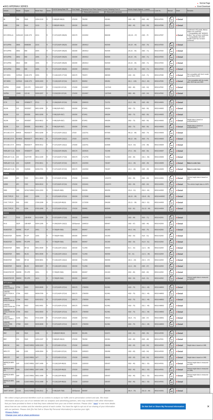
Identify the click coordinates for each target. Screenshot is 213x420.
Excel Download (203, 6)
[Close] (208, 415)
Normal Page (205, 3)
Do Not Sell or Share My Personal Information (163, 415)
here (96, 413)
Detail (180, 19)
